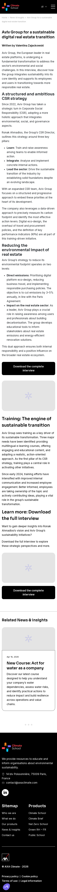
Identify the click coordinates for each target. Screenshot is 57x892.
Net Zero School (38, 824)
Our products (9, 824)
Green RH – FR (37, 829)
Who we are (9, 813)
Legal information (31, 880)
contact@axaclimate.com (21, 782)
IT (42, 7)
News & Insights (17, 17)
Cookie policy (30, 876)
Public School (37, 835)
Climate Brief (36, 818)
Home (4, 17)
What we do (9, 818)
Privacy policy (10, 876)
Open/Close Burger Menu (53, 6)
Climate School (37, 813)
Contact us (8, 835)
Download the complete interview (28, 368)
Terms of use (10, 880)
